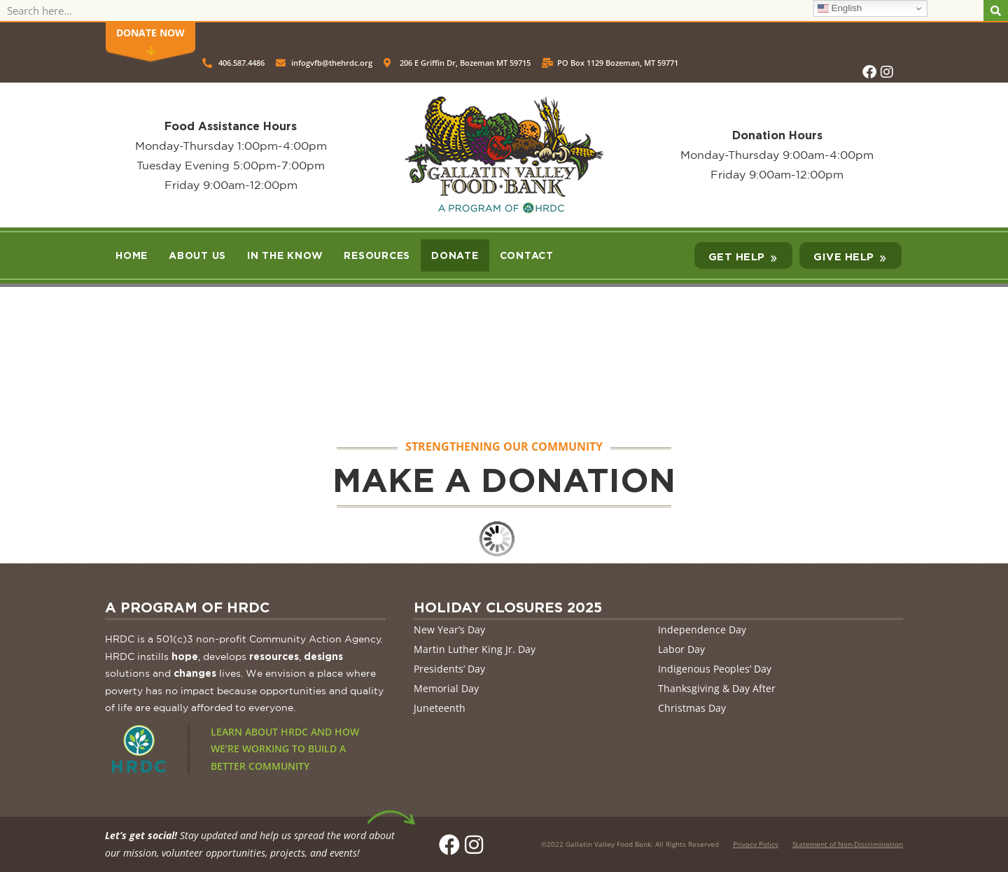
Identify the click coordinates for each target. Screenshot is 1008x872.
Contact (527, 255)
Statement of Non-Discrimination (847, 844)
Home (131, 255)
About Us (197, 255)
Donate (455, 255)
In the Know (285, 255)
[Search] (995, 10)
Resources (377, 255)
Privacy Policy (755, 844)
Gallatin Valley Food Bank (608, 844)
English (840, 8)
